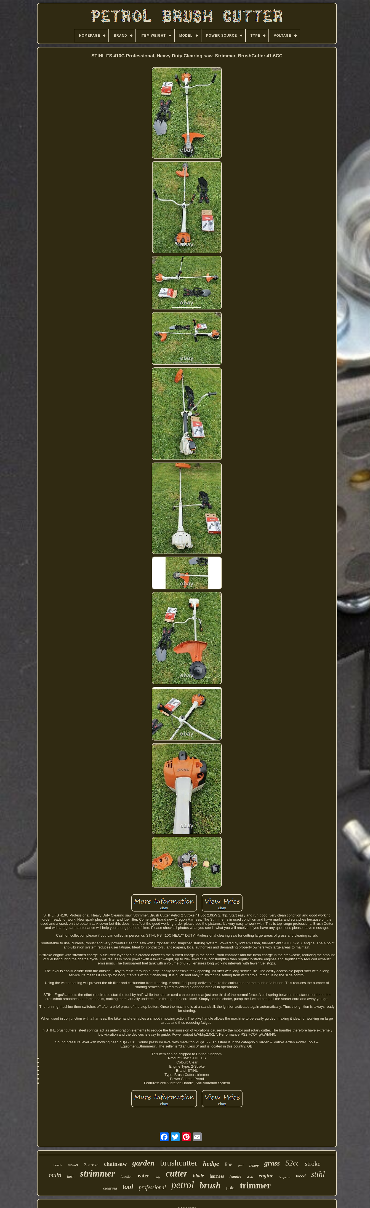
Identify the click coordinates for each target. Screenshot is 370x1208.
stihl (318, 1174)
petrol (182, 1185)
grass (272, 1163)
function (126, 1176)
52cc (292, 1163)
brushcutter (179, 1162)
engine (266, 1175)
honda (58, 1165)
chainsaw (115, 1164)
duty (157, 1177)
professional (152, 1187)
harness (216, 1176)
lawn (70, 1176)
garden (143, 1163)
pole (230, 1187)
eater (143, 1175)
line (228, 1164)
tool (128, 1186)
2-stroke (91, 1164)
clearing (110, 1188)
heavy (254, 1165)
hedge (211, 1163)
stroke (312, 1163)
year (241, 1165)
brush (210, 1185)
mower (73, 1165)
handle (235, 1176)
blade (198, 1175)
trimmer (255, 1185)
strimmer (97, 1173)
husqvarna (284, 1177)
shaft (250, 1177)
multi (55, 1175)
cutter (177, 1173)
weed (301, 1175)
